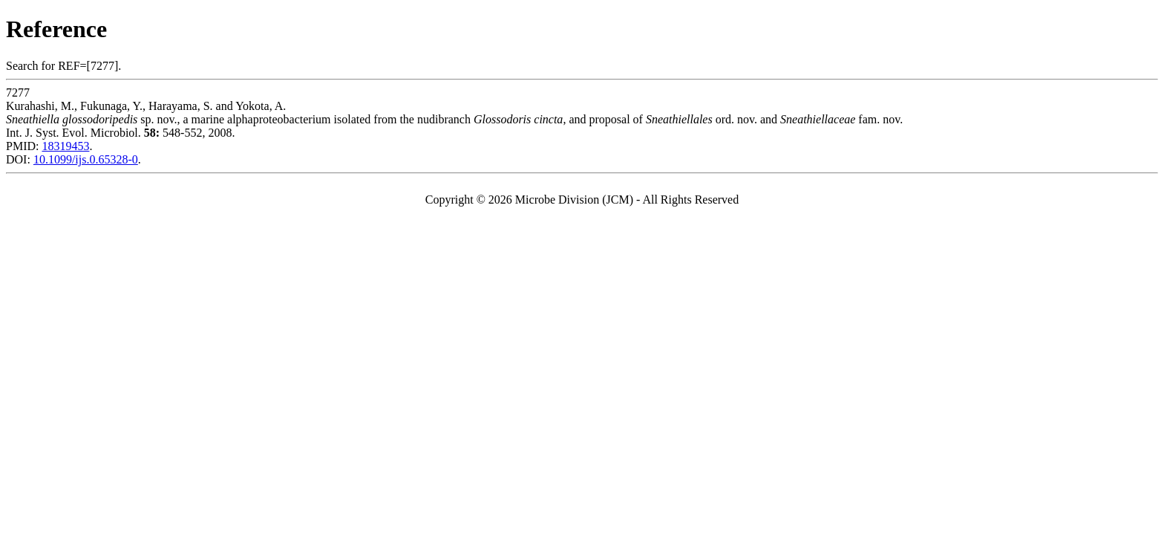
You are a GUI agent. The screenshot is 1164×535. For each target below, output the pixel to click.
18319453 (65, 146)
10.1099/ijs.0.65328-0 (85, 159)
